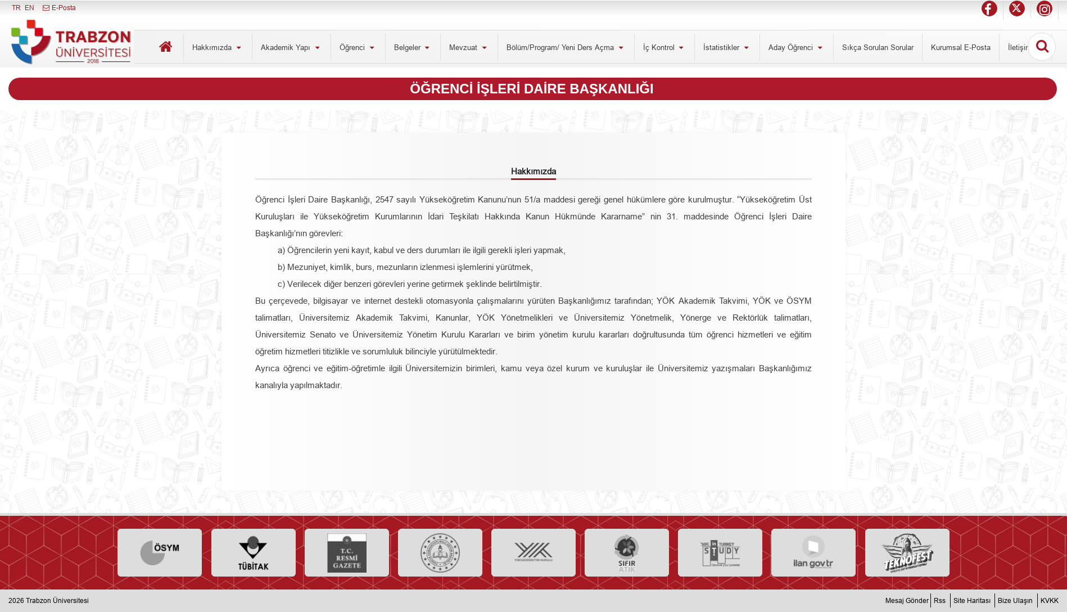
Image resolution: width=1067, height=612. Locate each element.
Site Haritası (972, 600)
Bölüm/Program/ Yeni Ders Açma (566, 47)
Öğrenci (358, 47)
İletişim (1025, 47)
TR (16, 7)
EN (29, 7)
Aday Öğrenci (796, 47)
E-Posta (59, 7)
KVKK (1050, 600)
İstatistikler (727, 47)
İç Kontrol (664, 47)
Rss (940, 600)
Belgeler (413, 47)
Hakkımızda (217, 47)
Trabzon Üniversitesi (57, 600)
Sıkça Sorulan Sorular (878, 47)
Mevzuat (469, 47)
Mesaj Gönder (907, 600)
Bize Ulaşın (1015, 600)
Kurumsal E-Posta (961, 47)
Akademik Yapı (291, 47)
